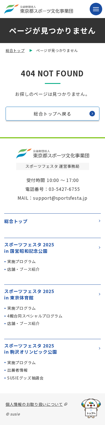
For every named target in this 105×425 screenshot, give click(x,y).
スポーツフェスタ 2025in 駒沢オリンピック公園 (52, 348)
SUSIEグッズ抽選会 (25, 378)
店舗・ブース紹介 (23, 269)
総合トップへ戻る (64, 113)
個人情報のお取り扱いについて (34, 404)
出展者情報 (17, 370)
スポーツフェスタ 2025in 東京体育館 (52, 294)
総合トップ (15, 50)
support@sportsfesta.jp (60, 197)
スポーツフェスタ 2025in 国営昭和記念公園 (52, 247)
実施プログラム (21, 261)
